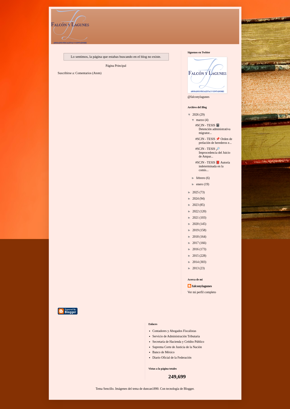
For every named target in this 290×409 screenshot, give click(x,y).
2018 (196, 236)
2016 (196, 249)
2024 (196, 198)
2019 (196, 230)
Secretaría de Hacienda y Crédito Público (178, 341)
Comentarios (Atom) (88, 73)
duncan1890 (150, 388)
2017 (196, 243)
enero (200, 184)
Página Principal (115, 65)
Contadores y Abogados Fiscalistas (174, 331)
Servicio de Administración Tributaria (176, 336)
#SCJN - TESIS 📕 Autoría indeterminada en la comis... (212, 166)
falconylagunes (202, 286)
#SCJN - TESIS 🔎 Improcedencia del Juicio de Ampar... (212, 152)
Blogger (188, 388)
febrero (201, 178)
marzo (200, 120)
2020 (196, 224)
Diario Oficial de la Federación (172, 357)
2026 (196, 114)
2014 (196, 262)
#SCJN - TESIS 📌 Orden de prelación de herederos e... (213, 140)
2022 (196, 211)
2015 (196, 255)
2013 (196, 268)
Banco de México (164, 352)
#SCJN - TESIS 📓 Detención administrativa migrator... (212, 129)
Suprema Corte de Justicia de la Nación (177, 347)
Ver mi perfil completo (202, 292)
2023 (196, 205)
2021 (196, 217)
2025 (196, 192)
